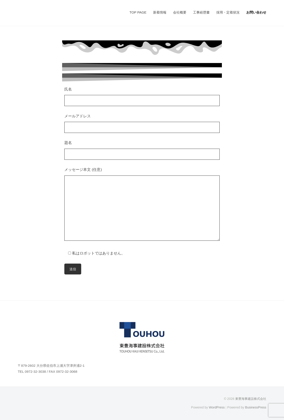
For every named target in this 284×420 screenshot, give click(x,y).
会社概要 (179, 12)
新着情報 (159, 12)
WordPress (217, 407)
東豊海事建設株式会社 (250, 398)
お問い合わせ (256, 12)
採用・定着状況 (228, 12)
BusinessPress (255, 407)
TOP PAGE (137, 12)
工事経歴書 (201, 12)
